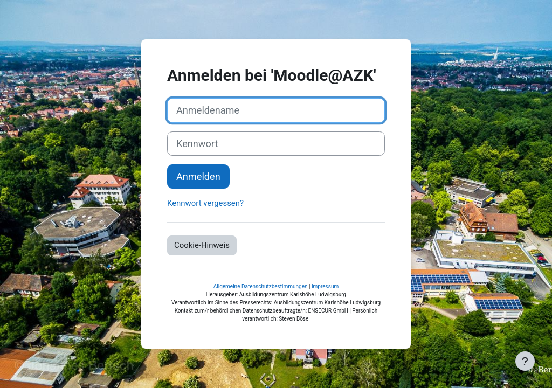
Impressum (325, 286)
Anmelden (198, 176)
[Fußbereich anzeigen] (525, 361)
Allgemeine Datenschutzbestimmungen (260, 286)
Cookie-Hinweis (202, 245)
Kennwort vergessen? (205, 203)
